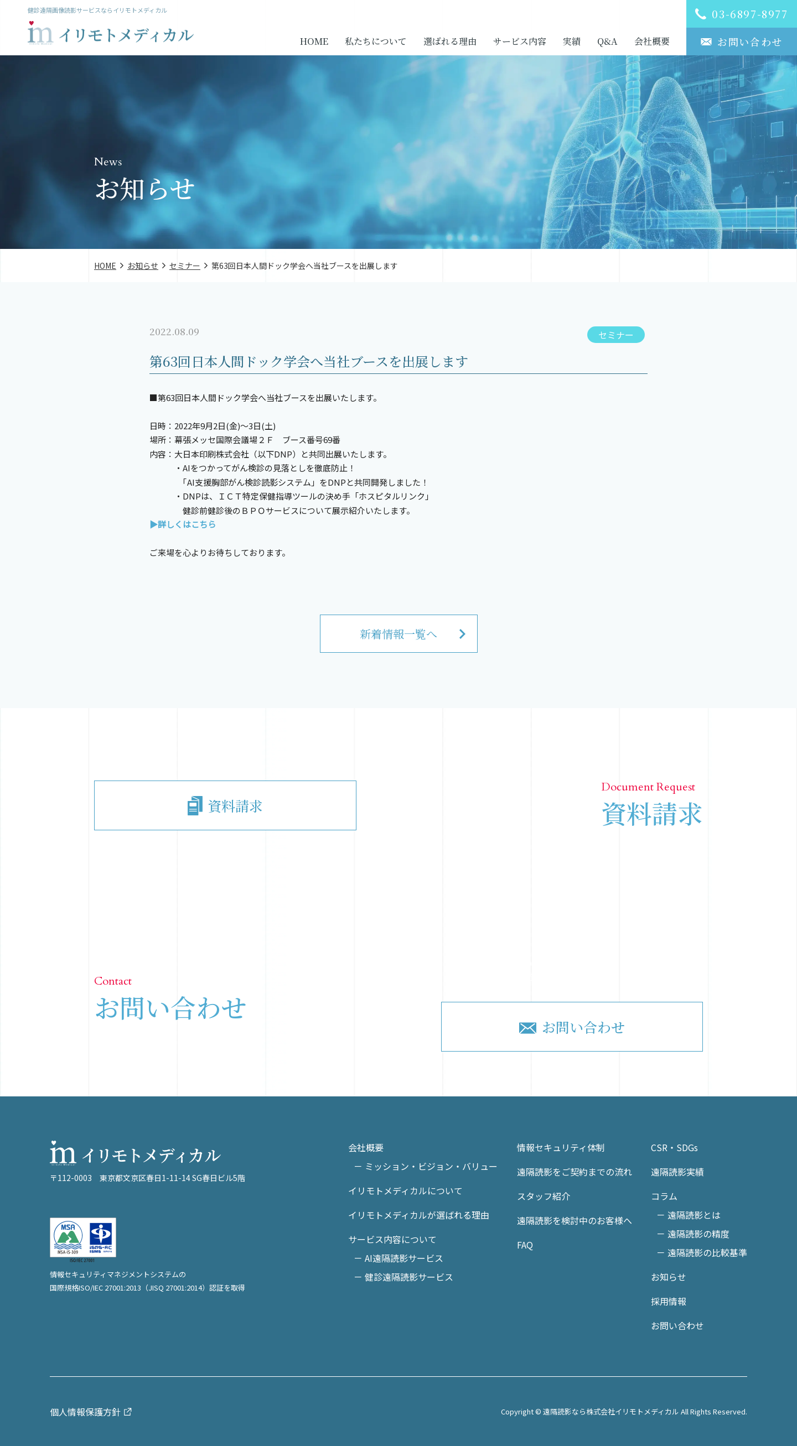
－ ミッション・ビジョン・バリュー (426, 1166)
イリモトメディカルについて (405, 1190)
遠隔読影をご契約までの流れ (574, 1171)
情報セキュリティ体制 (561, 1147)
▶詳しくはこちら (182, 524)
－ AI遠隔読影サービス (398, 1258)
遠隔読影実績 (677, 1171)
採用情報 (668, 1301)
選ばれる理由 (450, 41)
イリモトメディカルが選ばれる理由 (418, 1214)
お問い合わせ (677, 1325)
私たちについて (376, 41)
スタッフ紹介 (543, 1196)
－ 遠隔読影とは (688, 1214)
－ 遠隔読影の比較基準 (701, 1252)
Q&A (607, 41)
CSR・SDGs (674, 1147)
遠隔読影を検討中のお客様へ (574, 1220)
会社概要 (652, 41)
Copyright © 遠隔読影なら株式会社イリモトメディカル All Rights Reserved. (624, 1411)
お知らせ (668, 1276)
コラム (664, 1196)
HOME (314, 41)
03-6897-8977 (583, 959)
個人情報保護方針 (85, 1411)
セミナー (616, 334)
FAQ (525, 1244)
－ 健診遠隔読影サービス (403, 1276)
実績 (572, 41)
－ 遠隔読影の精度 (692, 1233)
